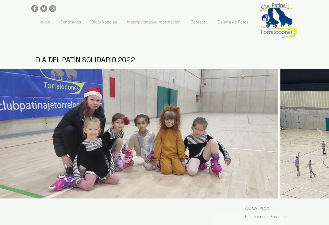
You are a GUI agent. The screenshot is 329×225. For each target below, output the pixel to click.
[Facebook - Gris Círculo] (34, 8)
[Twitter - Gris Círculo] (43, 8)
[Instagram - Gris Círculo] (52, 8)
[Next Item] (319, 133)
